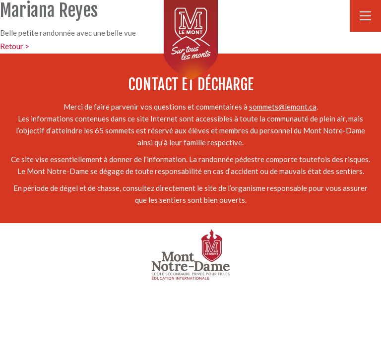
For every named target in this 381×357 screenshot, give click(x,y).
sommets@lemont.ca (283, 106)
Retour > (14, 46)
